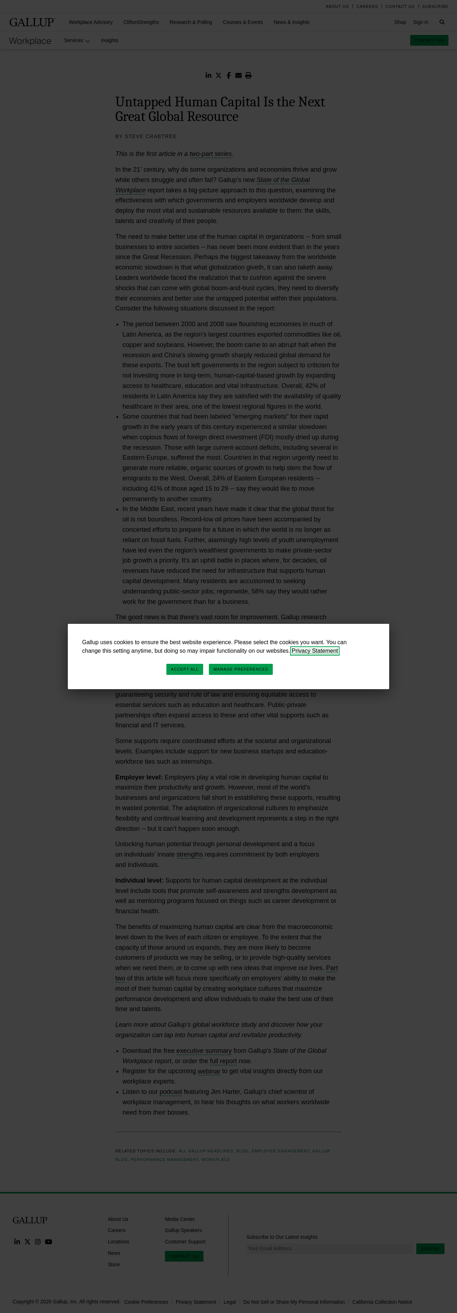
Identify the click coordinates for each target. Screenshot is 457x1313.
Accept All (185, 669)
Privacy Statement (315, 651)
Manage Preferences (241, 669)
